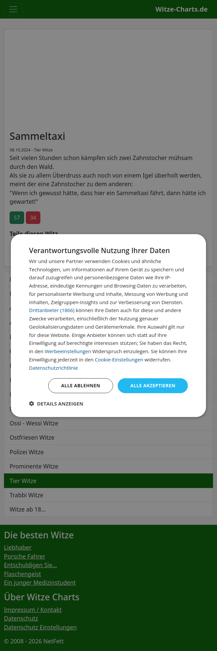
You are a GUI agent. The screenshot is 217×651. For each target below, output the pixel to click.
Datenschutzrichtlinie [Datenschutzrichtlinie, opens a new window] (53, 367)
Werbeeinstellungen (68, 351)
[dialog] (108, 325)
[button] (56, 403)
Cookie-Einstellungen (119, 359)
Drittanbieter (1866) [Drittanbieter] (51, 310)
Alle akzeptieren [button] (152, 385)
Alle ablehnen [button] (80, 385)
